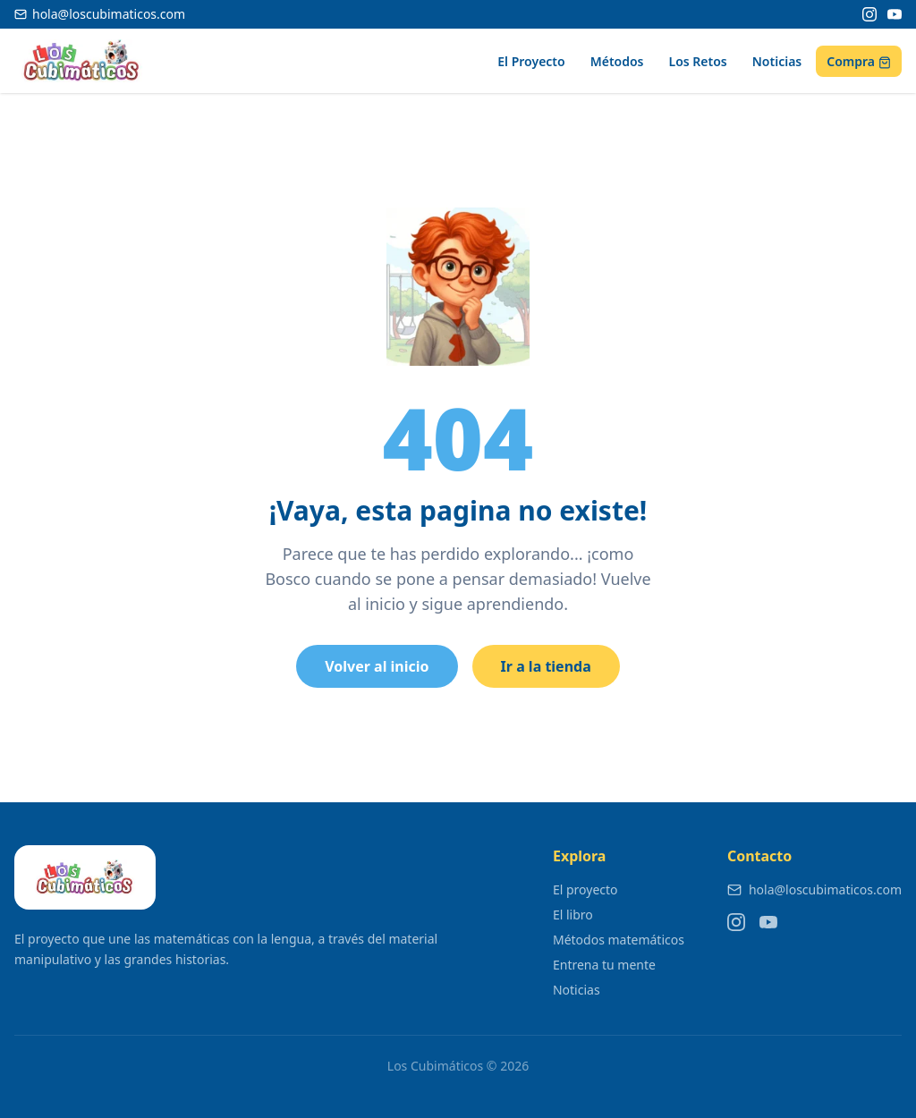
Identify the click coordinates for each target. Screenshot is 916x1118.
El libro (573, 914)
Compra (859, 61)
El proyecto (585, 889)
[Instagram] (869, 14)
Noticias (777, 61)
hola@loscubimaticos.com (814, 889)
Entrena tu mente (604, 964)
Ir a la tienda (546, 666)
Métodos (617, 61)
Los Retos (698, 61)
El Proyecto (530, 61)
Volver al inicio (376, 666)
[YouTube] (894, 14)
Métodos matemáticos (618, 939)
